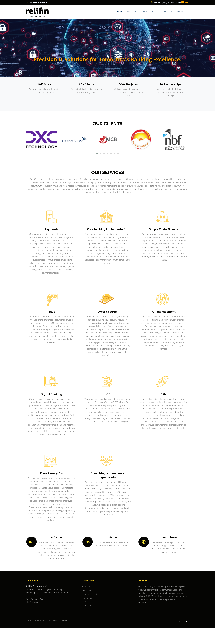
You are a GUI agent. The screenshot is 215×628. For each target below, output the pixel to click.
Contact (182, 11)
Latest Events (88, 590)
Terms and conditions (91, 594)
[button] (97, 153)
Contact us (86, 605)
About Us (132, 11)
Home (119, 11)
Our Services (150, 11)
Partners (167, 11)
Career (85, 601)
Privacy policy (88, 598)
